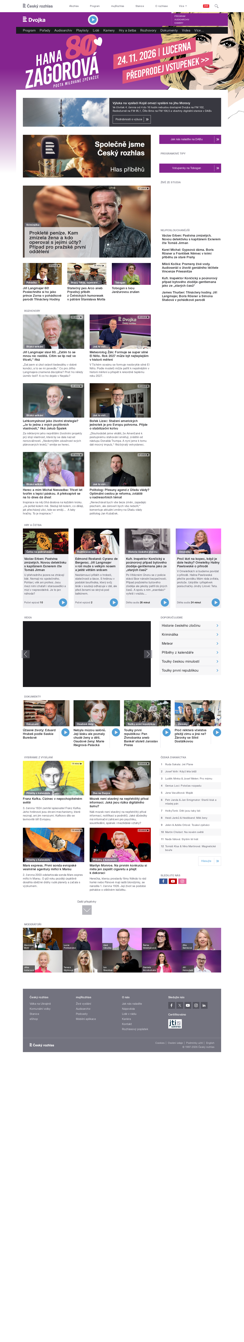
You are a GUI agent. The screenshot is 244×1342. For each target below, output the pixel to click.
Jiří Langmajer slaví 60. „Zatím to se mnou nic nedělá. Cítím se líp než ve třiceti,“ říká (49, 355)
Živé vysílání (83, 1003)
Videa (186, 30)
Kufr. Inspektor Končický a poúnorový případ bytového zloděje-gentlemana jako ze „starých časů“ (200, 297)
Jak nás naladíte (132, 1003)
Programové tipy (173, 153)
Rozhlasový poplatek (135, 1029)
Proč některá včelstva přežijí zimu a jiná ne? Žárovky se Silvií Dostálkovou (191, 735)
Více (199, 30)
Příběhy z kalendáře (178, 652)
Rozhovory (148, 30)
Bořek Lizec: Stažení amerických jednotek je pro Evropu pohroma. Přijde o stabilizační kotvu (119, 424)
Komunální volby (40, 1008)
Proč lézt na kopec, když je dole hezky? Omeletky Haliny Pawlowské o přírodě (198, 562)
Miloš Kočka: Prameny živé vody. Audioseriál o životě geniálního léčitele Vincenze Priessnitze (201, 277)
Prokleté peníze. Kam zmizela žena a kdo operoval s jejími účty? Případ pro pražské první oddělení (57, 242)
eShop (34, 1019)
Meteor (167, 643)
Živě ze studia (171, 182)
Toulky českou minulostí (180, 661)
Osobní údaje (175, 1043)
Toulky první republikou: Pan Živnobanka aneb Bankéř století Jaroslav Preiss (141, 737)
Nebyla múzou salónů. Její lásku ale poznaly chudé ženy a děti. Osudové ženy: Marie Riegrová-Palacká (90, 737)
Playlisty (82, 30)
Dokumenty (169, 30)
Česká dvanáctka (173, 757)
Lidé (96, 30)
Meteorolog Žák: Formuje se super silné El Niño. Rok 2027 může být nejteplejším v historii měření (119, 355)
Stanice (140, 6)
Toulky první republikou (180, 670)
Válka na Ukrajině (40, 1003)
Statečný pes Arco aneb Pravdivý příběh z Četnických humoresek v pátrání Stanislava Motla (86, 293)
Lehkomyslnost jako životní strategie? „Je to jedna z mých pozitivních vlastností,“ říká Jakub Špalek (50, 424)
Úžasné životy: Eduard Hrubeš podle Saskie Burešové (39, 733)
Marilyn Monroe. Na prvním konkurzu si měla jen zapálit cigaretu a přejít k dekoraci (118, 869)
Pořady (45, 30)
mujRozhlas (117, 6)
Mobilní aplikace (86, 1019)
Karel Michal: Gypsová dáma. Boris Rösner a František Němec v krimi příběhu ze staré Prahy (199, 259)
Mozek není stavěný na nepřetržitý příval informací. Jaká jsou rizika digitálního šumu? (119, 802)
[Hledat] (216, 6)
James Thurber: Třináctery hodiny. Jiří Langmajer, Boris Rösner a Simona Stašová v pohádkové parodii (200, 318)
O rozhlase (161, 6)
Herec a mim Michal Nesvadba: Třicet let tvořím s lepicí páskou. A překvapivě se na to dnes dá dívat (53, 493)
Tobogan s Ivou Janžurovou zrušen (125, 290)
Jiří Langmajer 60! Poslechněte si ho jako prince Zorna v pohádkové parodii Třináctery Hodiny (42, 293)
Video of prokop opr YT (87, 654)
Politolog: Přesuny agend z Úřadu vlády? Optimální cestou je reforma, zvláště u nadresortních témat (119, 493)
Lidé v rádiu (129, 1014)
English (210, 1043)
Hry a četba (127, 30)
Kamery (179, 23)
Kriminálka (170, 634)
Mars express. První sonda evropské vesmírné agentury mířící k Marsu (49, 867)
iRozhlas (74, 6)
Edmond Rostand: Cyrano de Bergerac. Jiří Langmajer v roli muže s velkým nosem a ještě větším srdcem (96, 564)
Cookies (160, 1043)
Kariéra (126, 1019)
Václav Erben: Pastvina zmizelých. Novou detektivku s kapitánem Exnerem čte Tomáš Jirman (201, 241)
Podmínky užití (194, 1043)
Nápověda (128, 1008)
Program (95, 6)
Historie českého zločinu (181, 626)
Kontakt (127, 1024)
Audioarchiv (182, 19)
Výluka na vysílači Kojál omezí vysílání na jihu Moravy (151, 103)
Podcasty (82, 1014)
